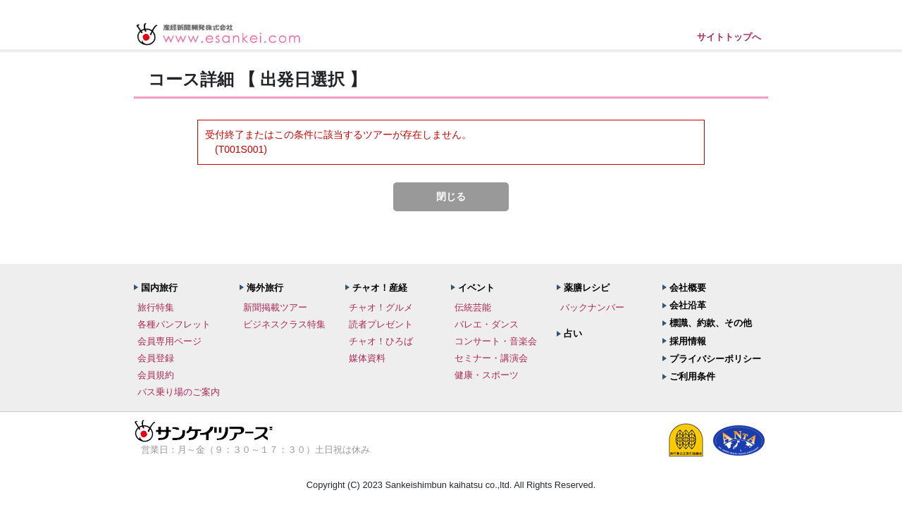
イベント (476, 287)
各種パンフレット (174, 324)
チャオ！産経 (379, 287)
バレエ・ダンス (487, 324)
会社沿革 (687, 305)
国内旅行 (159, 287)
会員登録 (155, 358)
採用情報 (687, 341)
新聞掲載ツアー (275, 307)
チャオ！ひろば (381, 341)
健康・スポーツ (487, 375)
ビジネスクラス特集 (284, 324)
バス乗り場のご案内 (178, 392)
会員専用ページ (169, 341)
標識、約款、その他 (710, 323)
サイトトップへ (729, 37)
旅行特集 (155, 307)
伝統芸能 (473, 307)
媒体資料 (367, 358)
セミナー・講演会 (491, 358)
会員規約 (155, 375)
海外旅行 (265, 287)
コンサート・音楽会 (496, 341)
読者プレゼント (381, 324)
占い (573, 333)
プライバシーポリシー (715, 358)
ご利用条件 (692, 376)
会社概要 (687, 287)
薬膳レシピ (587, 287)
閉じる (451, 196)
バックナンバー (592, 307)
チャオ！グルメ (381, 307)
